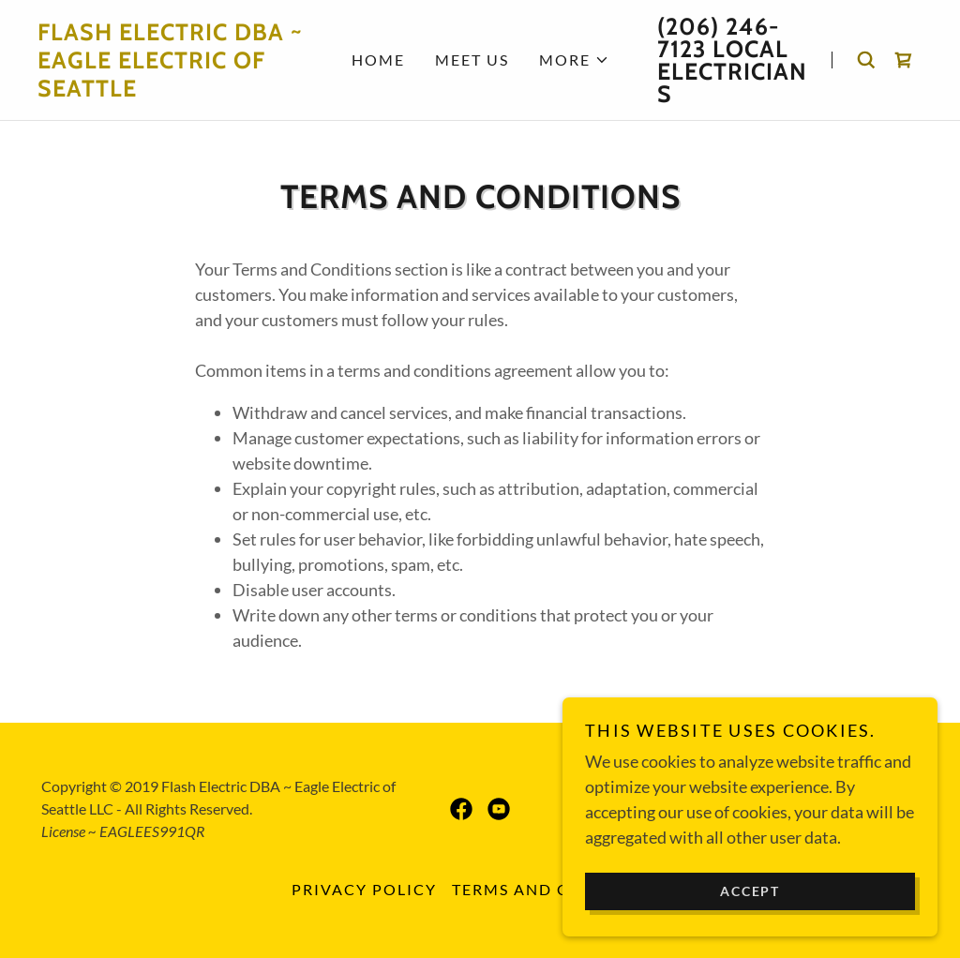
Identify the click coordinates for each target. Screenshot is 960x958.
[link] (170, 90)
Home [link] (378, 59)
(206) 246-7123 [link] (718, 37)
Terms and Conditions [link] (560, 889)
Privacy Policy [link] (364, 889)
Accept (750, 916)
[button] (574, 60)
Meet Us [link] (472, 59)
